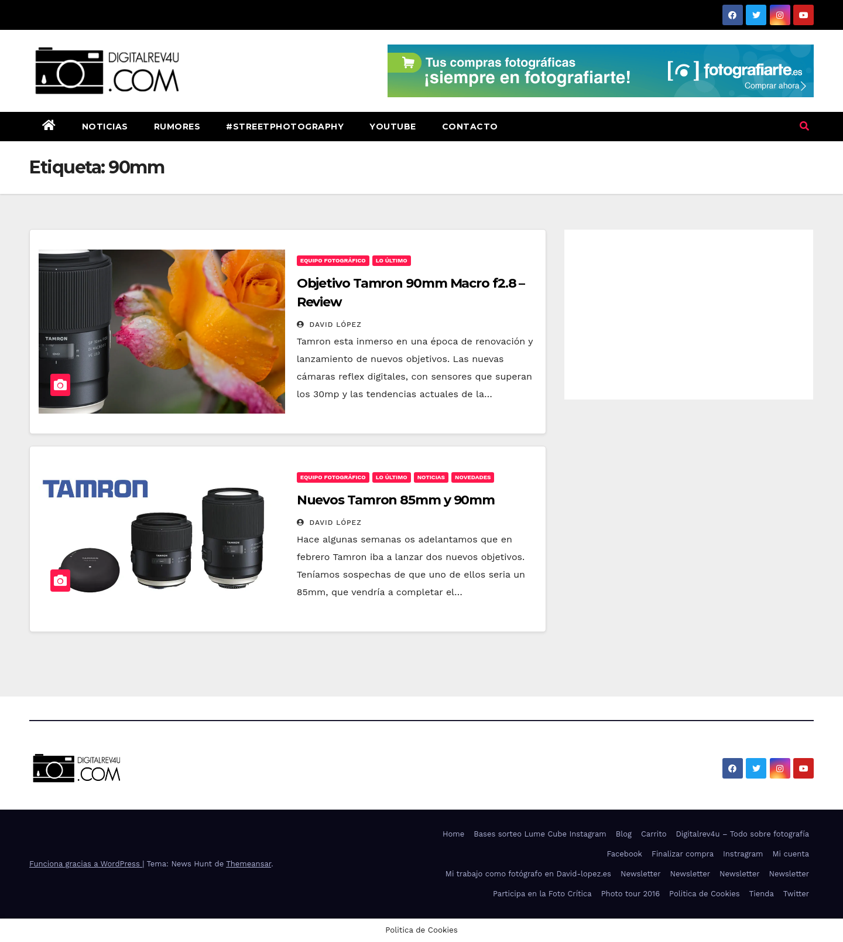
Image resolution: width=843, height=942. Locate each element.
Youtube (392, 126)
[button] (804, 126)
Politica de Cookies (704, 893)
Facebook (624, 853)
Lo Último (391, 260)
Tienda (761, 893)
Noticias (105, 126)
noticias (431, 477)
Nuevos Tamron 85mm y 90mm (396, 500)
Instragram (743, 853)
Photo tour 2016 (630, 893)
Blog (624, 834)
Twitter (796, 893)
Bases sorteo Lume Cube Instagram (540, 834)
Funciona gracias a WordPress (85, 863)
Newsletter (641, 873)
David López (329, 324)
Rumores (177, 126)
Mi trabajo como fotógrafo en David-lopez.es (528, 873)
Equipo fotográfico (333, 260)
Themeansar (248, 863)
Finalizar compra (683, 853)
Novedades (473, 477)
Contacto (470, 126)
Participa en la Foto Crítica (542, 893)
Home (453, 834)
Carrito (654, 834)
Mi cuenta (790, 853)
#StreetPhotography (285, 126)
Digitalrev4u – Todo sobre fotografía (742, 834)
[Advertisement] (688, 312)
